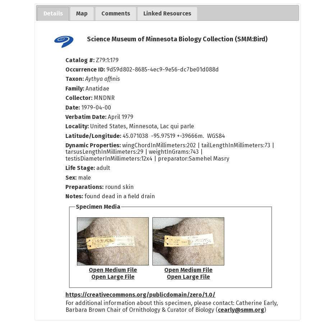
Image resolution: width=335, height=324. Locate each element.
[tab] (53, 14)
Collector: (79, 97)
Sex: (71, 177)
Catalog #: (80, 60)
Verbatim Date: (85, 117)
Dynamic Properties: (93, 145)
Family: (74, 88)
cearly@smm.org (241, 309)
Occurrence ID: (85, 69)
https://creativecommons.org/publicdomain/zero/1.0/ (140, 294)
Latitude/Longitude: (93, 136)
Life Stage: (80, 168)
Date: (72, 107)
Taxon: (74, 78)
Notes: (74, 196)
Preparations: (84, 187)
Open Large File (112, 276)
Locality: (77, 126)
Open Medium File (113, 270)
